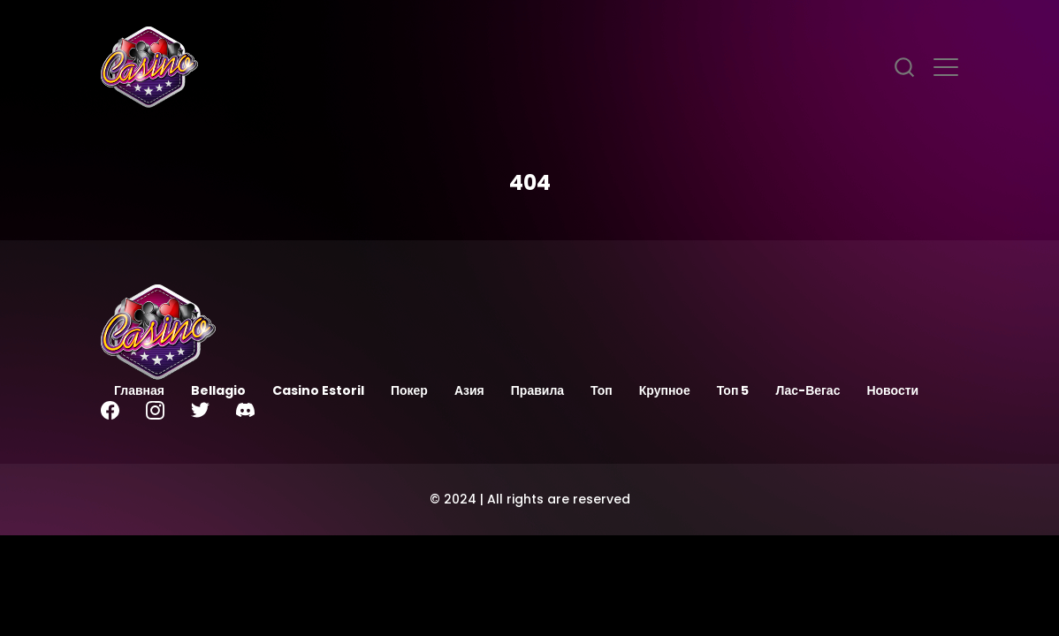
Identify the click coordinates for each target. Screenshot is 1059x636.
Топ (601, 390)
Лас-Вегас (807, 390)
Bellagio (218, 390)
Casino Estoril (318, 390)
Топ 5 (733, 390)
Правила (537, 390)
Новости (892, 390)
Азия (469, 390)
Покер (409, 390)
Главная (139, 390)
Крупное (664, 390)
